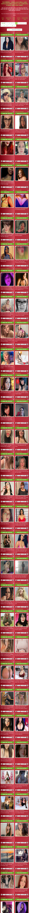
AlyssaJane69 (4, 715)
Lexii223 (17, 386)
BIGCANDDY (18, 668)
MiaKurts (17, 762)
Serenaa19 (3, 809)
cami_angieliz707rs (5, 644)
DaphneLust (3, 550)
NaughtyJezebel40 (5, 103)
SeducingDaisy (4, 197)
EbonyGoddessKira (5, 597)
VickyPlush (3, 527)
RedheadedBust (19, 785)
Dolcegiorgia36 (4, 762)
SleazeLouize (4, 315)
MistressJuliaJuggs (5, 33)
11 (7, 25)
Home (9, 29)
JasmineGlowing (4, 739)
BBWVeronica (18, 56)
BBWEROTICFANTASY (20, 362)
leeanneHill (3, 456)
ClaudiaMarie (18, 597)
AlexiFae (17, 79)
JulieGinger (17, 150)
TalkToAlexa (18, 480)
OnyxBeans (3, 79)
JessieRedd (3, 56)
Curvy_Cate (17, 621)
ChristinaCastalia (19, 550)
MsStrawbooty (18, 244)
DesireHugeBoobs (19, 644)
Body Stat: (7, 34)
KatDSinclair (18, 527)
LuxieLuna (3, 291)
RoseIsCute (3, 480)
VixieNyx (17, 809)
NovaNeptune (18, 856)
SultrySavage (4, 174)
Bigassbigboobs (19, 315)
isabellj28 (17, 739)
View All (3, 23)
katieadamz (3, 362)
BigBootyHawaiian (19, 103)
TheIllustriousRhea (5, 244)
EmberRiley (3, 126)
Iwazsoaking (3, 432)
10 (4, 25)
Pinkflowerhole (4, 409)
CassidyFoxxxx (18, 833)
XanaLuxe (17, 197)
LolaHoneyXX (18, 126)
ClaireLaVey (18, 338)
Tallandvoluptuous (5, 150)
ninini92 (2, 833)
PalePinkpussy (4, 338)
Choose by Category (17, 29)
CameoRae (17, 503)
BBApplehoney (18, 432)
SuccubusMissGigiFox (20, 456)
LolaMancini (18, 33)
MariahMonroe (4, 573)
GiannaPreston (18, 409)
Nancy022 (3, 856)
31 (12, 25)
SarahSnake (18, 291)
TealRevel (3, 386)
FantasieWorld (4, 503)
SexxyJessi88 (18, 174)
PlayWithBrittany (4, 668)
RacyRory (3, 621)
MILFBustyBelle (4, 785)
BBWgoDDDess (18, 691)
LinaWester (17, 715)
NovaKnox (17, 220)
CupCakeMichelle (19, 268)
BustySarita (17, 573)
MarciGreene (3, 268)
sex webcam (18, 897)
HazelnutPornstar (5, 220)
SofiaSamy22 (4, 691)
